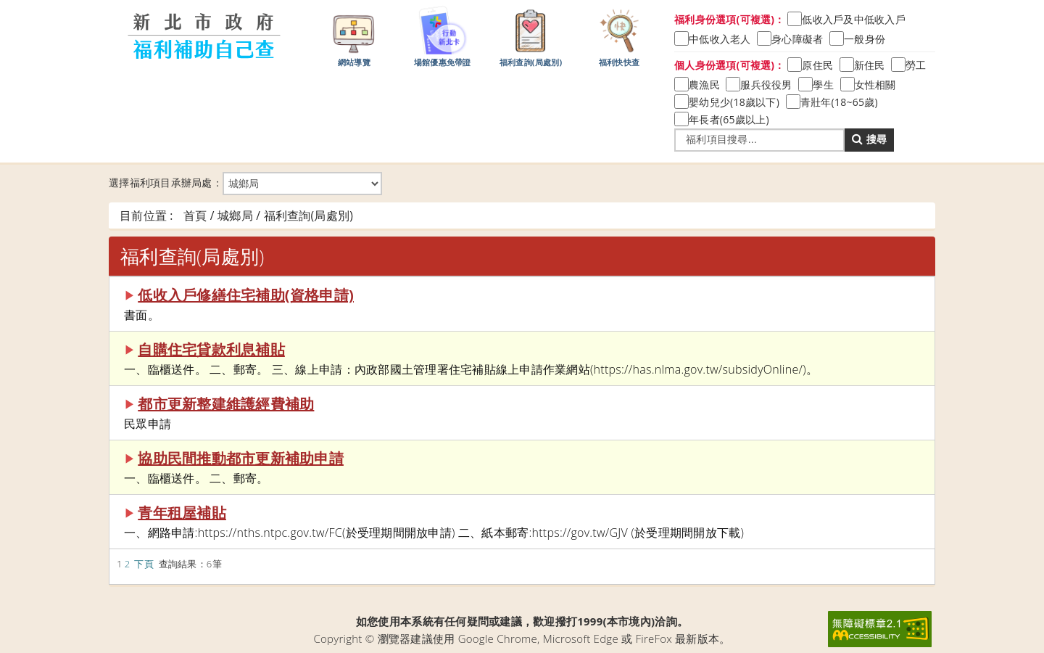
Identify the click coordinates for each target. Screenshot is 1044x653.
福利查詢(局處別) (531, 35)
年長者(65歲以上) (729, 119)
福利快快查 (619, 35)
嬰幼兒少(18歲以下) (734, 102)
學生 (823, 84)
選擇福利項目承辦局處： (245, 183)
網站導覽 (353, 35)
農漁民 (704, 84)
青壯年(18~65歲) (839, 102)
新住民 (869, 65)
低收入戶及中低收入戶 (854, 19)
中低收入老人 (720, 39)
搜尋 (869, 139)
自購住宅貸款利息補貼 (211, 349)
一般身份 (864, 39)
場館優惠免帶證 (442, 35)
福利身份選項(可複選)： (729, 19)
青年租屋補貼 (182, 512)
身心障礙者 (797, 39)
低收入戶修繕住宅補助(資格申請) (246, 295)
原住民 (817, 65)
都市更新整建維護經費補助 (226, 404)
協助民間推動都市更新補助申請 (241, 458)
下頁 (144, 563)
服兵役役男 (766, 84)
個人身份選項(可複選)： (729, 65)
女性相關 (875, 84)
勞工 (916, 65)
